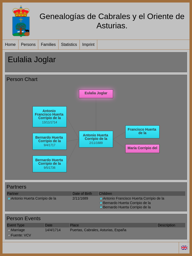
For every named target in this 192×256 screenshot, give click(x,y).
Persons (28, 44)
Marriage (16, 230)
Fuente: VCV (19, 235)
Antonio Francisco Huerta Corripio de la (131, 198)
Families (48, 44)
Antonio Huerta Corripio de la (31, 198)
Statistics (69, 44)
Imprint (88, 44)
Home (10, 44)
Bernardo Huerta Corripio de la (125, 203)
